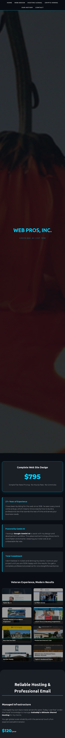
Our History (27, 7)
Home (9, 2)
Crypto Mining (51, 2)
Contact (39, 7)
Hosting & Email (35, 2)
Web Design (19, 2)
